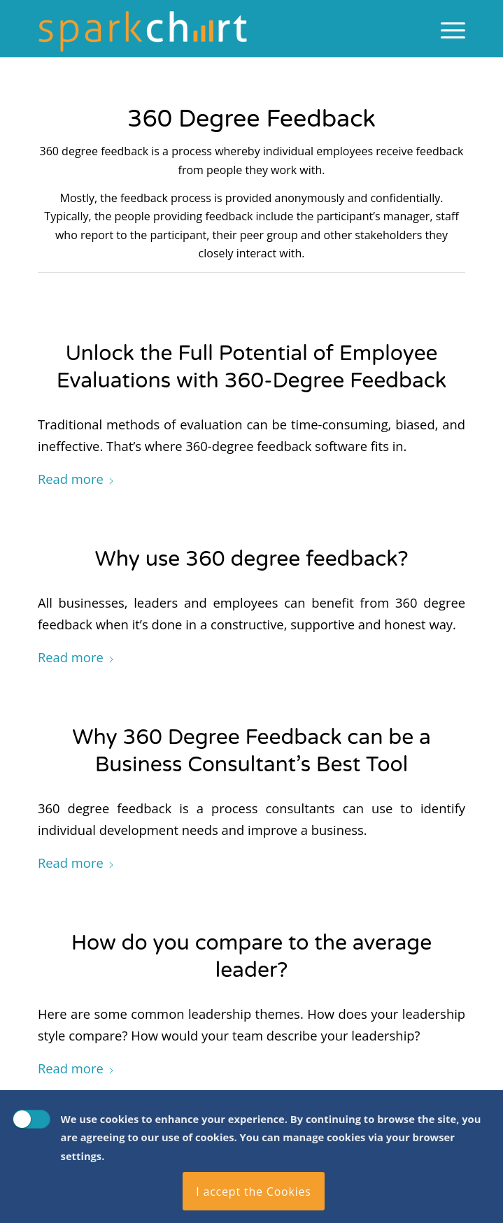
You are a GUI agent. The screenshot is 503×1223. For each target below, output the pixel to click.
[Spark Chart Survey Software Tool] (209, 29)
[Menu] (446, 29)
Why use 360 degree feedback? (251, 559)
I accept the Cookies (253, 1191)
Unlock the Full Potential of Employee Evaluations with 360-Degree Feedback (251, 367)
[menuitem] (446, 29)
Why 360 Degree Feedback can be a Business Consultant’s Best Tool (251, 751)
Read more (76, 478)
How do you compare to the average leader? (251, 956)
